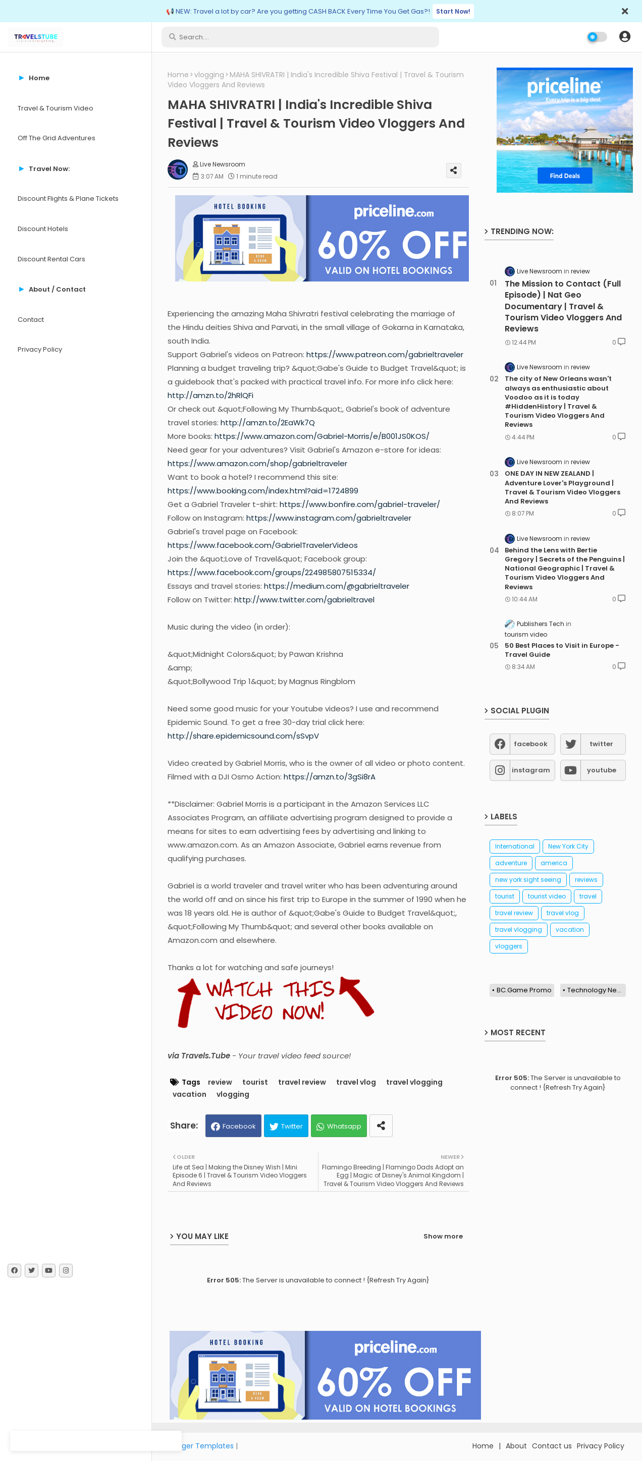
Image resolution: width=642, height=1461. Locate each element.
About (516, 1446)
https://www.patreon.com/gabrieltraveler (384, 354)
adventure (511, 863)
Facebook (239, 1126)
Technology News (596, 990)
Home (178, 75)
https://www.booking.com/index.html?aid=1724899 (263, 490)
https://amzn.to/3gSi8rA (330, 776)
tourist (255, 1082)
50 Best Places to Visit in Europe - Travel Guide (562, 650)
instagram (531, 770)
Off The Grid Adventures (56, 138)
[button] (625, 37)
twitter (601, 744)
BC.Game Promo (524, 990)
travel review (302, 1082)
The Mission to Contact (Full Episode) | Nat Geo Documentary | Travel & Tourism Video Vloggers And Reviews (563, 306)
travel (588, 896)
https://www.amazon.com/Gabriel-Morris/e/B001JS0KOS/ (322, 436)
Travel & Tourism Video (55, 108)
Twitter (292, 1126)
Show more (443, 1236)
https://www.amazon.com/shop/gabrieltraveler (257, 463)
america (554, 863)
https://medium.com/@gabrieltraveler (336, 586)
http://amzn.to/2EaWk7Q (268, 422)
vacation (189, 1094)
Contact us (552, 1446)
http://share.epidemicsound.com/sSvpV (243, 735)
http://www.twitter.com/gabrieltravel (304, 599)
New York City (568, 846)
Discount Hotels (43, 229)
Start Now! (453, 11)
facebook (531, 744)
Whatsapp (344, 1126)
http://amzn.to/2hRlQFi (210, 395)
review (220, 1082)
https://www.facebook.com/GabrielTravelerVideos (263, 545)
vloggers (508, 946)
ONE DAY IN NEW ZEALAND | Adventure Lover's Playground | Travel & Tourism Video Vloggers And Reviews (562, 487)
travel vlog (356, 1082)
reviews (586, 879)
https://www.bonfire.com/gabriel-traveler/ (360, 504)
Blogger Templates (200, 1446)
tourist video (547, 896)
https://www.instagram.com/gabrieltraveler (328, 518)
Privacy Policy (40, 349)
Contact (31, 319)
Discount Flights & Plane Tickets (68, 198)
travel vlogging (414, 1082)
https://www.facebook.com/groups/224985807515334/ (272, 572)
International (514, 846)
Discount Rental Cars (51, 259)
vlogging (209, 75)
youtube (601, 770)
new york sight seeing (528, 879)
